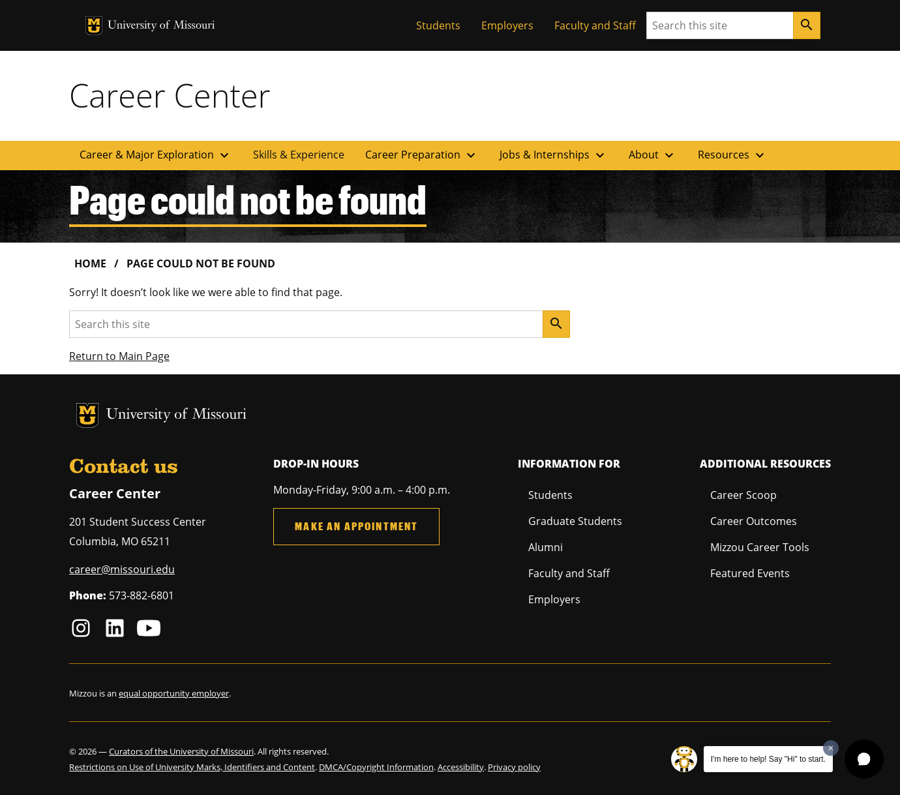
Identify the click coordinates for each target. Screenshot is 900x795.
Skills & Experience (298, 154)
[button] (864, 759)
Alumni (545, 547)
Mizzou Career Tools (759, 547)
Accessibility (461, 767)
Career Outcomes (753, 521)
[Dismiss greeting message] (831, 748)
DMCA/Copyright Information (376, 767)
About (653, 155)
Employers (507, 25)
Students (438, 25)
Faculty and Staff (595, 25)
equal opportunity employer (174, 693)
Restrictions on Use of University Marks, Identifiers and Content (192, 767)
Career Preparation (422, 155)
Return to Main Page (119, 356)
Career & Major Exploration (156, 155)
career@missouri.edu (122, 569)
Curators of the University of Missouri (181, 751)
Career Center (170, 95)
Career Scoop (743, 495)
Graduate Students (575, 521)
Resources (733, 155)
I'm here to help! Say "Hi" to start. (768, 759)
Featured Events (750, 573)
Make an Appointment (356, 526)
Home (90, 263)
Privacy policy (514, 767)
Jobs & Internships (554, 155)
